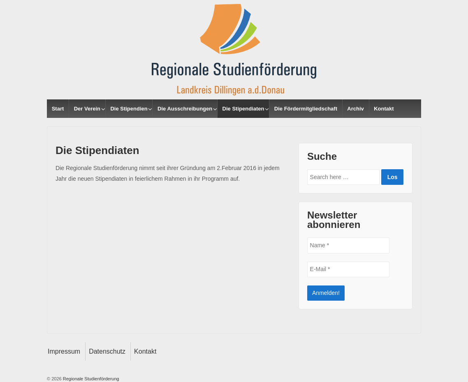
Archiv (355, 109)
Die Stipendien (128, 109)
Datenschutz (107, 351)
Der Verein (87, 109)
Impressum (64, 351)
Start (58, 109)
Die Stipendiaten (243, 109)
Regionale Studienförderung (90, 378)
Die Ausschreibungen (185, 109)
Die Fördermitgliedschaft (305, 109)
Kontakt (384, 109)
